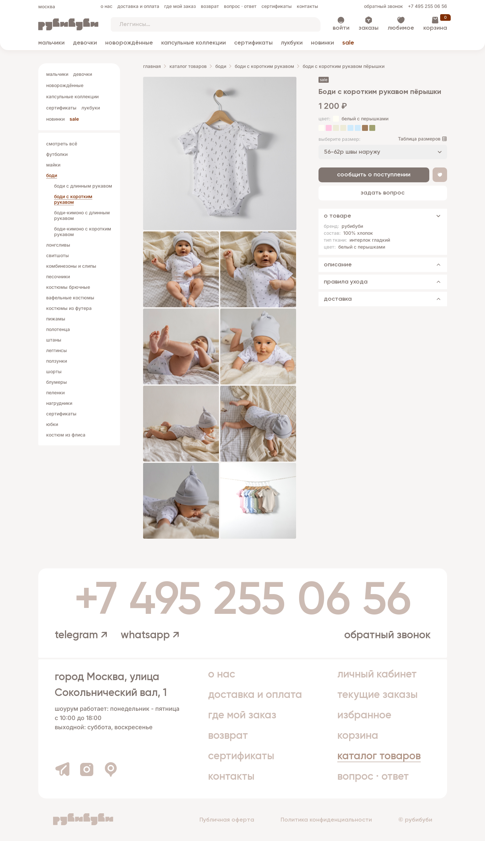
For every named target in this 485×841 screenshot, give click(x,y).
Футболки (57, 154)
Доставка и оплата (138, 6)
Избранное (364, 715)
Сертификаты (276, 6)
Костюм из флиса (65, 434)
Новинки (322, 43)
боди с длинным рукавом (83, 186)
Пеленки (55, 392)
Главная (152, 66)
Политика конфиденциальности (326, 820)
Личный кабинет (377, 674)
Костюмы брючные (68, 287)
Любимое (401, 28)
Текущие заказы (377, 695)
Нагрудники (59, 403)
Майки (53, 164)
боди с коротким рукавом (73, 199)
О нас (106, 6)
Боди (51, 175)
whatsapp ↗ (150, 635)
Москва (46, 6)
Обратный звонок (383, 6)
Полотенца (58, 329)
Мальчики (51, 43)
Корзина (435, 28)
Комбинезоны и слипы (71, 266)
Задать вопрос (383, 193)
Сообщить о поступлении (373, 175)
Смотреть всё (61, 143)
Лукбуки (292, 43)
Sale (348, 43)
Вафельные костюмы (70, 297)
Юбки (52, 424)
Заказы (369, 28)
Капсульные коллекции (193, 43)
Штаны (53, 340)
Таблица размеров (419, 138)
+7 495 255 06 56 (427, 6)
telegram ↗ (81, 635)
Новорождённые (129, 43)
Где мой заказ (180, 6)
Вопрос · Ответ (240, 6)
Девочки (85, 43)
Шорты (54, 371)
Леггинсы (56, 350)
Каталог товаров (188, 66)
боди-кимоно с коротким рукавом (82, 231)
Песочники (58, 276)
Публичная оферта (226, 820)
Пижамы (55, 318)
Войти (341, 28)
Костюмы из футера (69, 308)
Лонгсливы (58, 245)
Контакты (307, 6)
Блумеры (56, 382)
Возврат (210, 6)
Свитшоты (57, 255)
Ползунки (56, 361)
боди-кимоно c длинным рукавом (82, 215)
